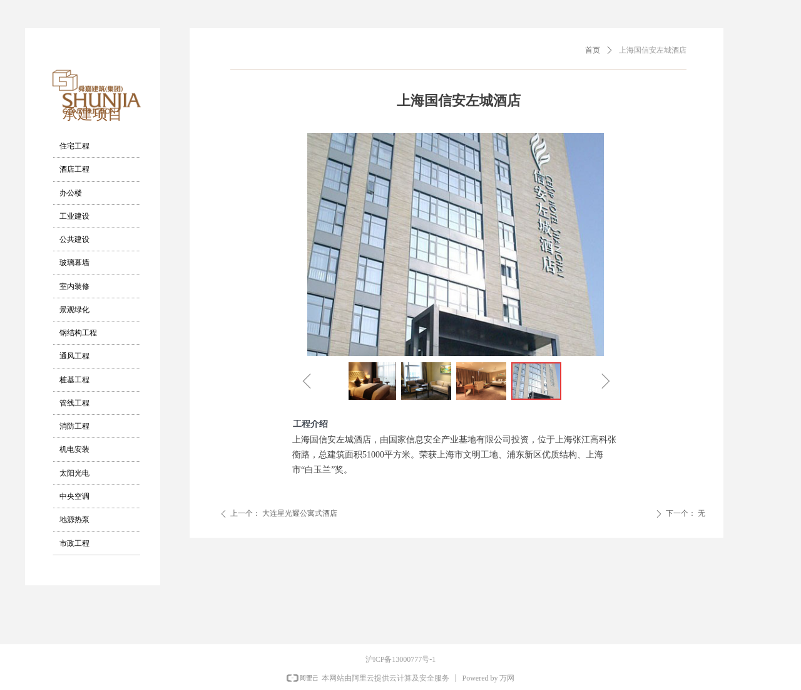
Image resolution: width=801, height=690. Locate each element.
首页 (592, 50)
